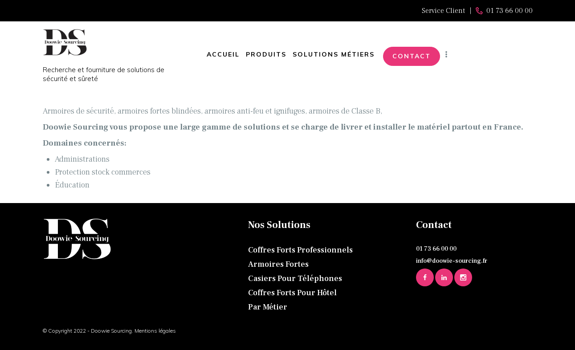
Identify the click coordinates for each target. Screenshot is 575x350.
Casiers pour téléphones (295, 278)
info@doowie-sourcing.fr (451, 261)
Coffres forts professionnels (300, 250)
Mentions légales (155, 330)
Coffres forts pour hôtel (292, 293)
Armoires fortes (278, 264)
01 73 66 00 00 (436, 249)
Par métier (267, 307)
